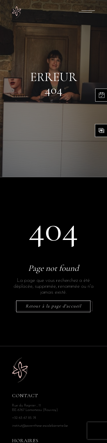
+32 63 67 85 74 (24, 418)
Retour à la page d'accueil (53, 306)
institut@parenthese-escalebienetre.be (40, 426)
